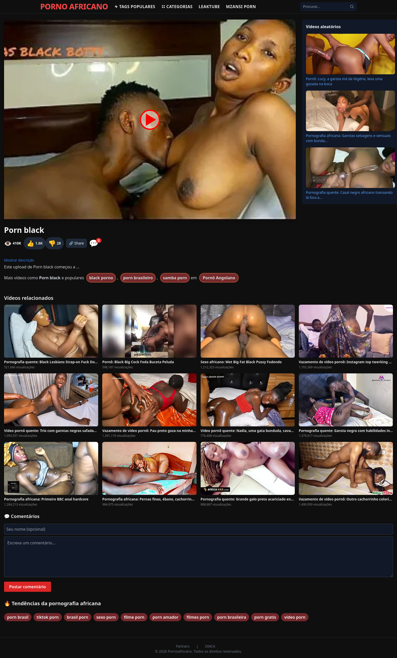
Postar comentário (27, 587)
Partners (183, 646)
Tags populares (134, 6)
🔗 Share (76, 243)
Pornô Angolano (219, 278)
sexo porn (106, 617)
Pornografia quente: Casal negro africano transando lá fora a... (349, 195)
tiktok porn (48, 617)
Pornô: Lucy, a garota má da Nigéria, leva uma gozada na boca (344, 81)
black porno (101, 278)
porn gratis (265, 617)
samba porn (175, 278)
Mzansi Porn (241, 6)
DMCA (210, 646)
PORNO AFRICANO (74, 6)
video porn (294, 617)
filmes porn (197, 617)
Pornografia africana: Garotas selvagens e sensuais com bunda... (348, 138)
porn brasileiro (138, 278)
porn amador (165, 617)
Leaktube (209, 6)
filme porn (134, 617)
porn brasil (17, 617)
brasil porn (77, 617)
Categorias (177, 6)
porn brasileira (231, 617)
